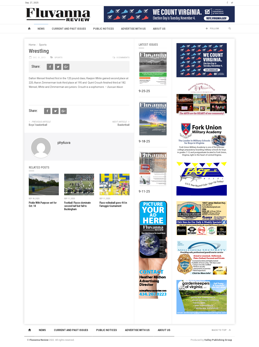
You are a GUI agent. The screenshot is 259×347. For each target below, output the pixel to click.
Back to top (221, 330)
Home (32, 44)
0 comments (123, 57)
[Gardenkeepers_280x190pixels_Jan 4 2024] (201, 296)
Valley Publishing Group (218, 340)
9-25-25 (144, 91)
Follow (212, 28)
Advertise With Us (133, 28)
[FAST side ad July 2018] (201, 178)
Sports (43, 44)
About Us (159, 28)
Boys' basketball (38, 124)
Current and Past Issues (69, 28)
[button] (230, 28)
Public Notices (103, 28)
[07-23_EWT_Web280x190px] (201, 218)
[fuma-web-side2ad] (201, 139)
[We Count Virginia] (169, 14)
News (41, 28)
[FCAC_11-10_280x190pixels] (201, 99)
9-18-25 (144, 141)
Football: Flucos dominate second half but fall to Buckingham (77, 206)
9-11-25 (144, 191)
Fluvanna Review (39, 340)
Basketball (124, 124)
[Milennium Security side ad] (201, 257)
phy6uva (64, 142)
